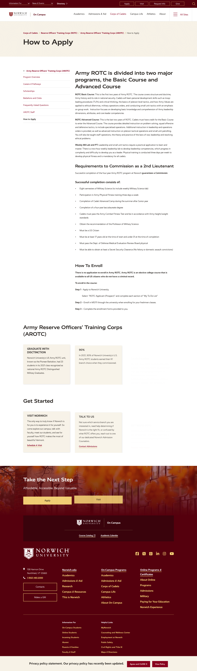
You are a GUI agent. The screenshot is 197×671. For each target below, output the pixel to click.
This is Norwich (71, 597)
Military (144, 596)
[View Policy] (160, 664)
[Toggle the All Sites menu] (181, 14)
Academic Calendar (109, 535)
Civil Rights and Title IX (111, 647)
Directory (61, 3)
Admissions (146, 590)
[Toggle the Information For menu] (27, 3)
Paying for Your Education (154, 601)
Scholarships (29, 91)
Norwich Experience (151, 607)
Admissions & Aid (97, 14)
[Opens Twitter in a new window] (144, 554)
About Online (147, 579)
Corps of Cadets (118, 14)
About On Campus (111, 602)
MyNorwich (106, 627)
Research (67, 586)
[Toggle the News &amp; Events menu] (51, 3)
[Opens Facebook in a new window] (137, 554)
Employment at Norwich (111, 637)
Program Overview (31, 77)
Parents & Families (70, 647)
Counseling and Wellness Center (115, 632)
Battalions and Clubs (32, 98)
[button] (138, 664)
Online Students (69, 632)
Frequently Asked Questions (36, 105)
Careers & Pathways (32, 84)
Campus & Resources (74, 591)
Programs (145, 585)
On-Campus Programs (113, 569)
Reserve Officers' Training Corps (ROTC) (59, 33)
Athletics (151, 14)
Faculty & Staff (68, 652)
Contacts (40, 586)
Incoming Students (70, 637)
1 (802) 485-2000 (35, 578)
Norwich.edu (69, 569)
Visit (142, 3)
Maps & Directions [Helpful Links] (109, 652)
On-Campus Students (71, 627)
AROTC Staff (29, 112)
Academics (79, 14)
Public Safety (107, 642)
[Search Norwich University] (194, 4)
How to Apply (29, 119)
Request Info (159, 3)
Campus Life (136, 14)
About (162, 14)
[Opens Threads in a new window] (150, 554)
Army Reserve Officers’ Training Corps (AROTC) (102, 33)
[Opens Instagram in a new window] (164, 554)
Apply (127, 3)
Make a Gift (40, 597)
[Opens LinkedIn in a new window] (157, 554)
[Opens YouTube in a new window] (172, 554)
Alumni (65, 642)
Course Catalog (86, 535)
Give (178, 3)
